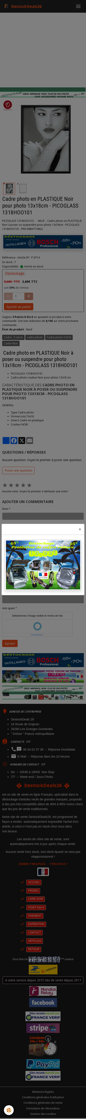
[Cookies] (9, 1110)
